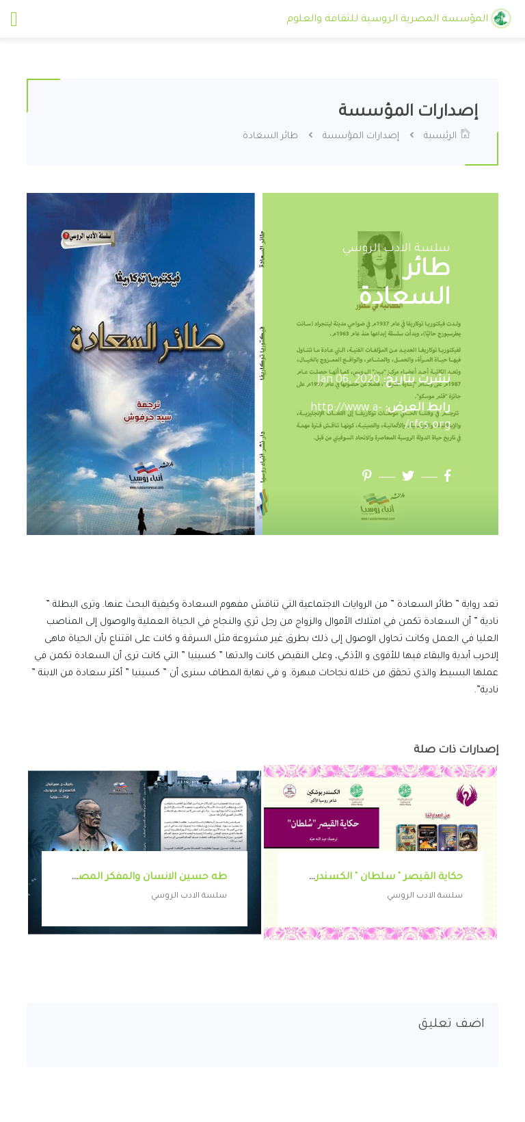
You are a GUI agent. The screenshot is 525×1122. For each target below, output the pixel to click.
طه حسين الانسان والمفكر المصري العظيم (127, 877)
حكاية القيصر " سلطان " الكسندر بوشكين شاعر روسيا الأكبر (328, 877)
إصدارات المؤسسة (361, 136)
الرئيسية (447, 136)
